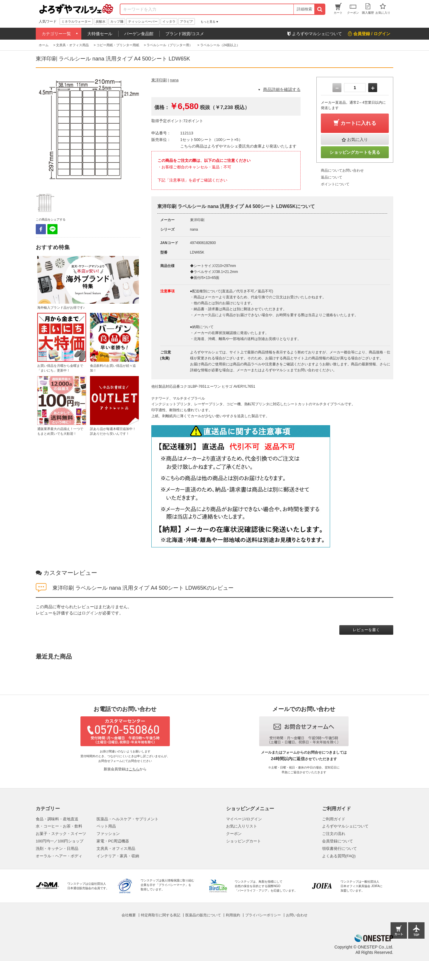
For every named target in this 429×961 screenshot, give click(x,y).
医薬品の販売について (203, 915)
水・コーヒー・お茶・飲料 (59, 826)
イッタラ (168, 21)
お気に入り (357, 139)
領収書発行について (339, 848)
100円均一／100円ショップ (59, 841)
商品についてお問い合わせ (342, 170)
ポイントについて (335, 184)
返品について (331, 177)
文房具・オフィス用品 (116, 848)
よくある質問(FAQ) (339, 856)
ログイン (90, 613)
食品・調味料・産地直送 (57, 819)
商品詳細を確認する (282, 89)
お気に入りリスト (241, 826)
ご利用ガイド (333, 819)
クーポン (234, 833)
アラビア (186, 21)
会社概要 (129, 915)
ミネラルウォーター (76, 21)
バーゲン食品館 (138, 33)
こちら (134, 769)
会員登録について (337, 841)
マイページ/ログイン (244, 819)
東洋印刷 (159, 80)
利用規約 (233, 915)
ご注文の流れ (333, 833)
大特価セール (99, 33)
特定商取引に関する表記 (160, 915)
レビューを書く (366, 630)
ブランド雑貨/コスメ (184, 33)
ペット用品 (106, 826)
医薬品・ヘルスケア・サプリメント (127, 819)
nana (174, 80)
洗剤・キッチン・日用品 (57, 848)
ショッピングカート (243, 841)
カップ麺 (116, 21)
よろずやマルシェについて (345, 826)
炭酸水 (100, 21)
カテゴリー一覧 (56, 33)
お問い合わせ (296, 915)
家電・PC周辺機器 (113, 841)
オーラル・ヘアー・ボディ (59, 856)
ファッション (108, 833)
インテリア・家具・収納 (118, 856)
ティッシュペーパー (143, 21)
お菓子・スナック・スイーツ (61, 833)
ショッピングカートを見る (354, 152)
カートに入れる (358, 123)
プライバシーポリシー (263, 915)
